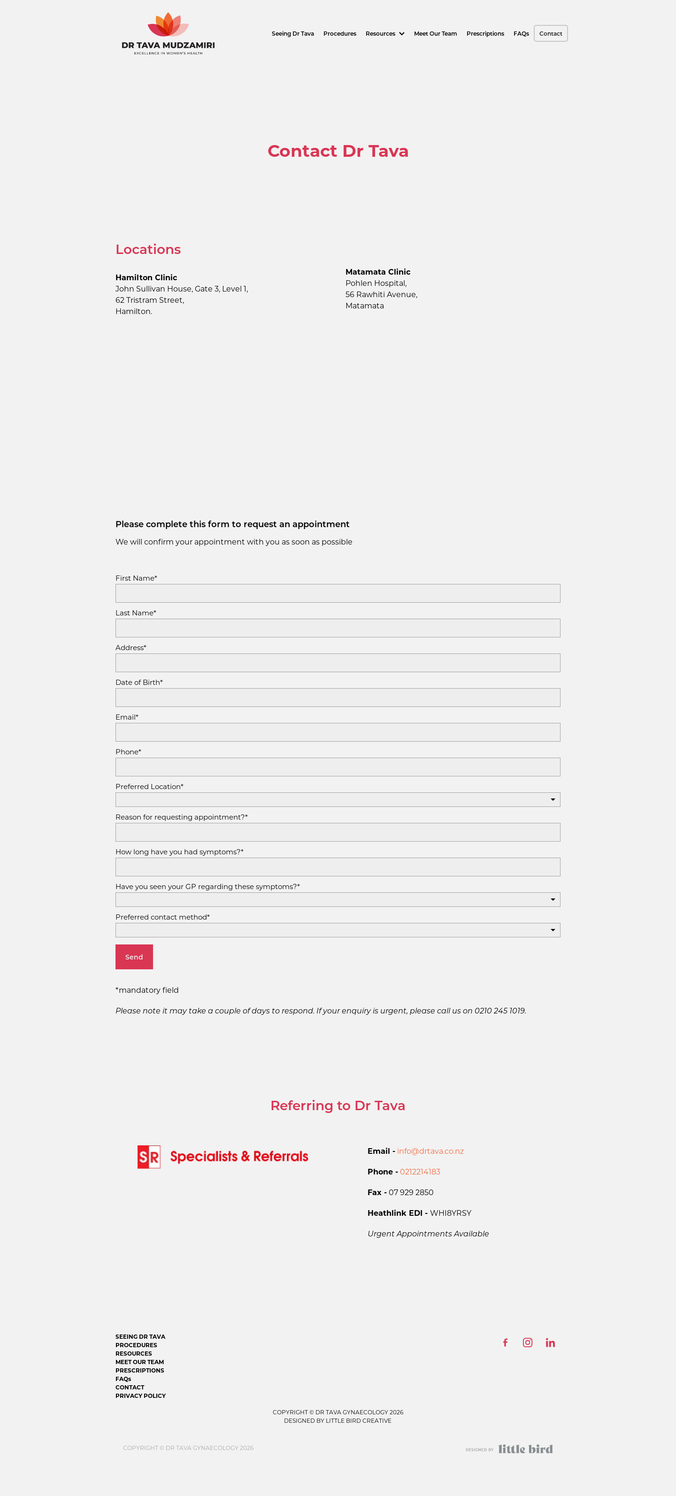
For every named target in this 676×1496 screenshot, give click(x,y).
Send (134, 956)
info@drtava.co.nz (430, 1151)
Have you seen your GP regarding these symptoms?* (207, 886)
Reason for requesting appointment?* (181, 817)
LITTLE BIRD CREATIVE (358, 1420)
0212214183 (420, 1171)
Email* (126, 717)
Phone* (128, 751)
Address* (130, 647)
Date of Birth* (139, 682)
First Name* (136, 578)
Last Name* (135, 612)
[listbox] (338, 799)
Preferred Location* (149, 786)
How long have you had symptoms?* (179, 851)
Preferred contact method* (162, 917)
